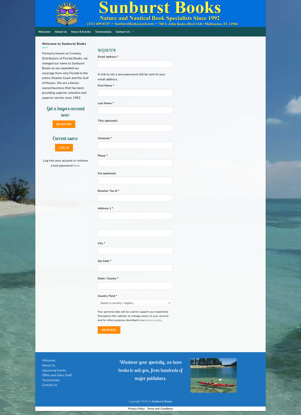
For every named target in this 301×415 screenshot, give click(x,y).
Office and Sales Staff (57, 375)
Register (109, 330)
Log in (64, 148)
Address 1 (105, 208)
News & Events (81, 32)
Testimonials (103, 32)
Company (105, 138)
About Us (61, 32)
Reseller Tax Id (108, 191)
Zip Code (104, 261)
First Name (106, 85)
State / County (108, 278)
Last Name (106, 103)
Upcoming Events (54, 370)
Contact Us (126, 32)
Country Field (107, 296)
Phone (103, 156)
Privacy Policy (136, 408)
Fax (107, 173)
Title (107, 121)
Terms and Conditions (160, 408)
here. (76, 166)
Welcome (44, 32)
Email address (114, 57)
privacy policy (154, 320)
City (101, 243)
